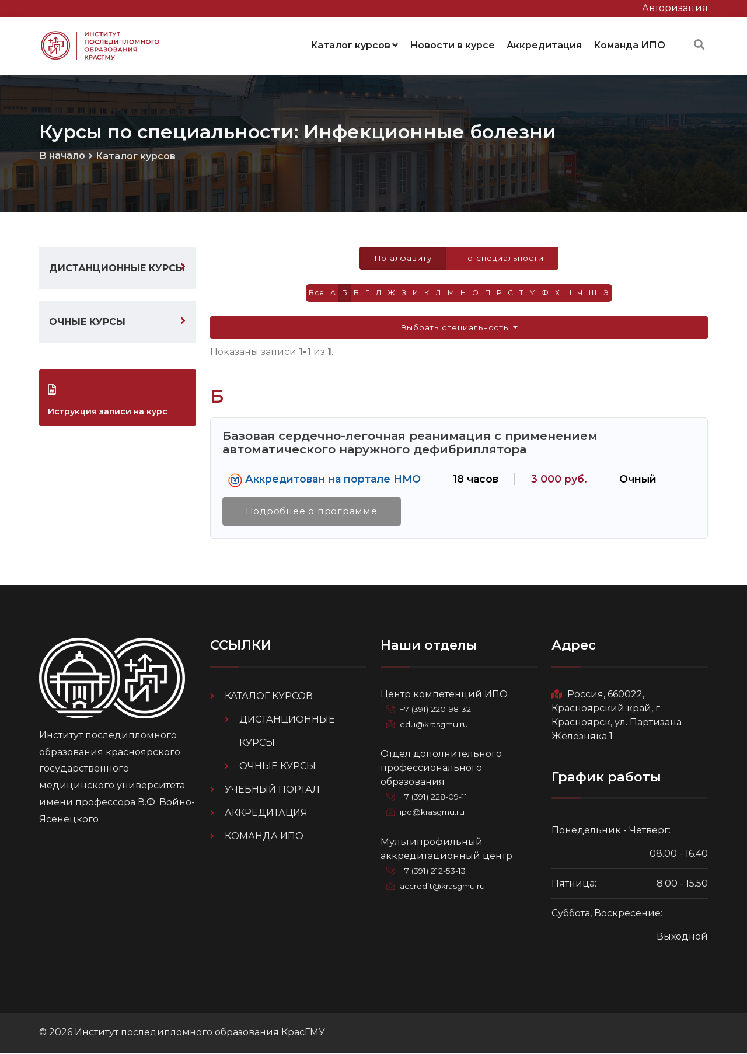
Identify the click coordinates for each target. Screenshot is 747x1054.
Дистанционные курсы (117, 265)
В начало (62, 152)
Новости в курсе (452, 43)
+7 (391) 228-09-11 (438, 797)
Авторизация (675, 7)
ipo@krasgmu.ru (435, 812)
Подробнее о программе (313, 511)
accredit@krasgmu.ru (445, 886)
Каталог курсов (354, 43)
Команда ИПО (629, 43)
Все (310, 291)
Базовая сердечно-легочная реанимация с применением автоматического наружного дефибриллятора (410, 442)
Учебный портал (272, 789)
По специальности (503, 255)
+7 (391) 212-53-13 (436, 870)
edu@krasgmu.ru (436, 725)
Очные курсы (87, 318)
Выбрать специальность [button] (455, 327)
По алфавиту (401, 255)
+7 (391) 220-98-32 (439, 709)
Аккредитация (544, 43)
